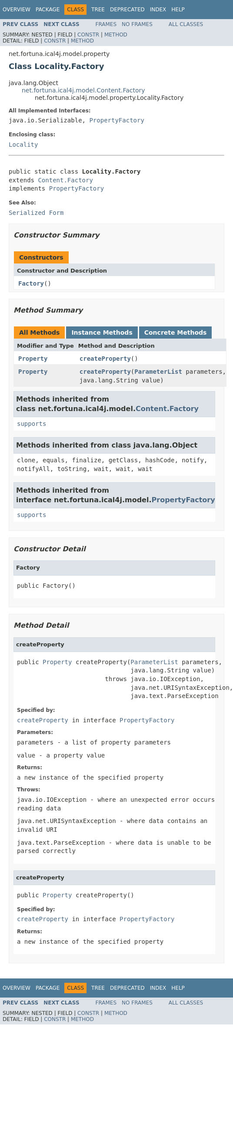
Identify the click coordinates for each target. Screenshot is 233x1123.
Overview (16, 10)
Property (32, 358)
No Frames (137, 24)
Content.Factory (65, 180)
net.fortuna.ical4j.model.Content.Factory (83, 90)
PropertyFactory (116, 120)
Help (178, 10)
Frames (106, 24)
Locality (23, 144)
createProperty (105, 358)
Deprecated (127, 10)
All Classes (186, 24)
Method (115, 35)
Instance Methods (101, 332)
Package (48, 10)
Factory (31, 283)
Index (158, 10)
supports (31, 423)
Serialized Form (36, 212)
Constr (88, 35)
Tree (98, 10)
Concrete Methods (175, 332)
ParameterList (158, 371)
